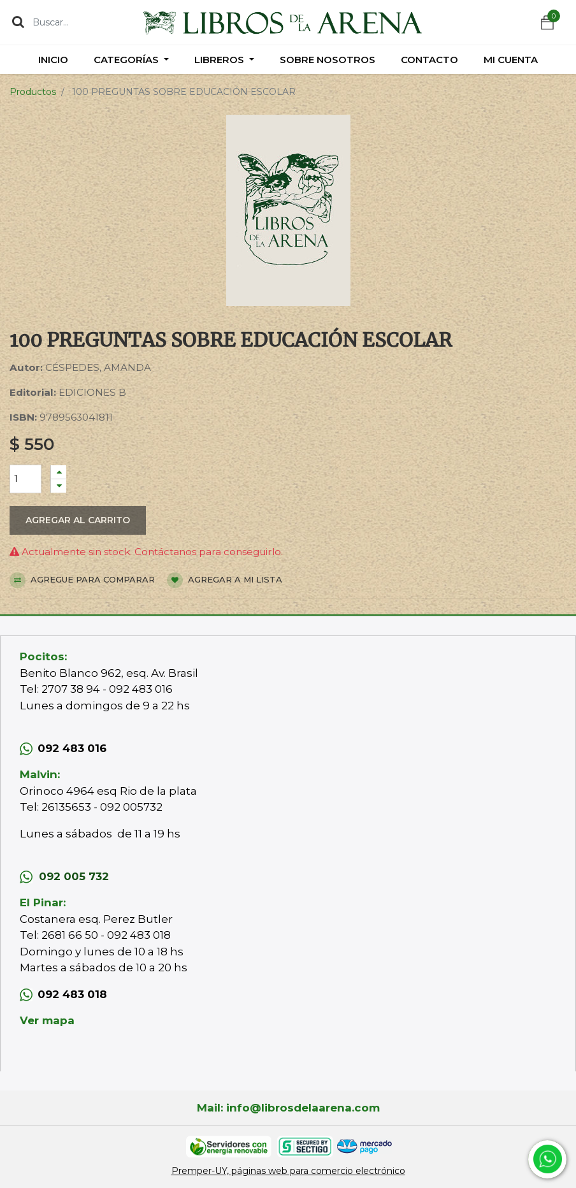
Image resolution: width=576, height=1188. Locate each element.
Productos (33, 92)
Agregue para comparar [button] (82, 580)
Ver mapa (47, 1020)
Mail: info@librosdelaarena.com (288, 1107)
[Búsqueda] (18, 22)
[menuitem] (53, 59)
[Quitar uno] (58, 486)
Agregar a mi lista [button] (224, 580)
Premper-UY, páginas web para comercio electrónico (288, 1171)
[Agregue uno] (58, 472)
